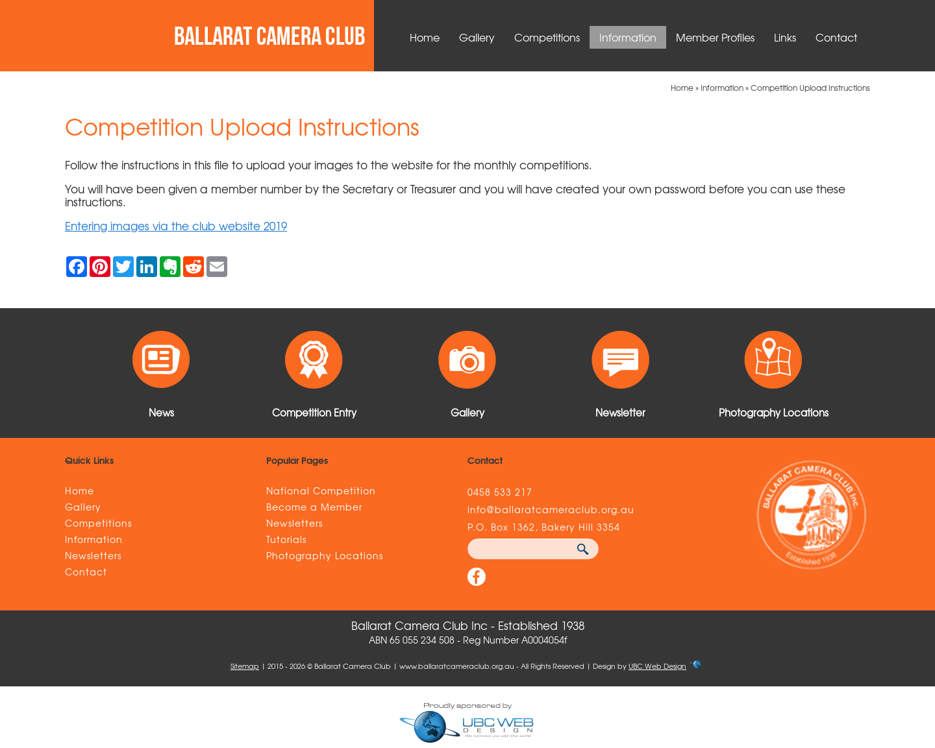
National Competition (321, 490)
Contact (836, 37)
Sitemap (245, 665)
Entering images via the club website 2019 (176, 225)
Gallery (477, 37)
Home (425, 37)
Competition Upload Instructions (810, 87)
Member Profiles (715, 37)
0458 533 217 (500, 491)
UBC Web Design (657, 665)
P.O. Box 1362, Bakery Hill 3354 (544, 526)
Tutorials (286, 539)
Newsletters (93, 555)
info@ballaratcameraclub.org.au (551, 509)
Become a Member (314, 506)
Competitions (547, 37)
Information (627, 37)
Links (785, 37)
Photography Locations (324, 555)
